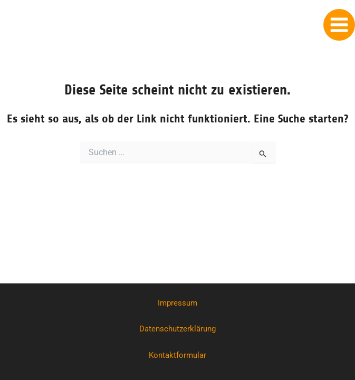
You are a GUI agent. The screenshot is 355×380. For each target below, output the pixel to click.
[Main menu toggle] (339, 25)
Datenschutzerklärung (177, 329)
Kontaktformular (177, 355)
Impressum (177, 303)
